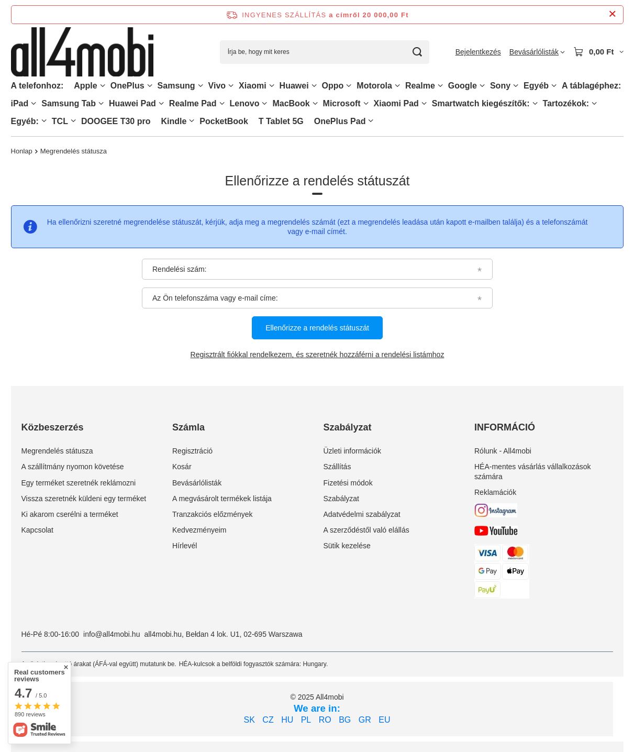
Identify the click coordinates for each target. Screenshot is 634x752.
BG (345, 719)
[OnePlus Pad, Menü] (370, 120)
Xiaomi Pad (396, 103)
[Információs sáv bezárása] (612, 14)
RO (325, 719)
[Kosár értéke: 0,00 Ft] (598, 52)
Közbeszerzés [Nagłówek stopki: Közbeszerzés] (52, 427)
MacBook (290, 103)
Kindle (173, 121)
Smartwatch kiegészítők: (481, 103)
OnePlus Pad (340, 121)
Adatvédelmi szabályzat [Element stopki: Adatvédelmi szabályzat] (362, 514)
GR (365, 719)
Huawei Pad (132, 103)
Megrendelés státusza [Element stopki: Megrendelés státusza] (57, 451)
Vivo (217, 85)
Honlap (21, 151)
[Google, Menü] (482, 85)
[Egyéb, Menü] (554, 85)
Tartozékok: (566, 103)
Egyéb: (25, 121)
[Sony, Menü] (515, 85)
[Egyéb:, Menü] (44, 120)
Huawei (294, 85)
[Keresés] (417, 52)
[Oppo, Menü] (348, 85)
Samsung (176, 85)
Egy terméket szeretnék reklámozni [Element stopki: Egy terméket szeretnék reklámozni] (78, 483)
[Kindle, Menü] (191, 120)
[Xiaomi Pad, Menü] (424, 103)
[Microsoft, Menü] (366, 103)
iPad (20, 103)
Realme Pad (193, 103)
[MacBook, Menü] (315, 103)
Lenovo (245, 103)
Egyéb (536, 85)
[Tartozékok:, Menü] (594, 103)
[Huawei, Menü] (314, 85)
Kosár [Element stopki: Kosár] (182, 466)
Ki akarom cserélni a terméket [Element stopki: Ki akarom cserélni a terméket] (69, 514)
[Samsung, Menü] (200, 85)
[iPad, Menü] (33, 103)
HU (287, 719)
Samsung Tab (68, 103)
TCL (60, 121)
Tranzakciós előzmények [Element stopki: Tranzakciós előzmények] (212, 514)
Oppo (333, 85)
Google (462, 85)
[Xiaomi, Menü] (271, 85)
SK (249, 719)
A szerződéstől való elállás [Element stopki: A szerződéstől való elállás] (366, 530)
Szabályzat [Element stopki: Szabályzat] (341, 498)
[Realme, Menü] (440, 85)
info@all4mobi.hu (111, 634)
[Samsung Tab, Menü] (101, 103)
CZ (267, 719)
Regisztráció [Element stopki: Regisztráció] (192, 451)
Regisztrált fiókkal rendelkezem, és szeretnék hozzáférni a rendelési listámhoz (317, 355)
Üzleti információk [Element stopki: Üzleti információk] (352, 451)
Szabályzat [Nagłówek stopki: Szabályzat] (348, 427)
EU (384, 719)
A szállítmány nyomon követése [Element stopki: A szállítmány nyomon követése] (72, 466)
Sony (500, 85)
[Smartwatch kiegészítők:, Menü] (535, 103)
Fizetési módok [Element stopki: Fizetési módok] (348, 483)
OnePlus (127, 85)
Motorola (374, 85)
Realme (420, 85)
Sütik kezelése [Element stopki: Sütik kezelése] (347, 545)
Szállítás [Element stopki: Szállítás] (337, 466)
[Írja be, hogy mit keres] (324, 52)
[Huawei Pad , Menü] (161, 103)
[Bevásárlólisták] (537, 52)
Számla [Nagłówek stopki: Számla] (188, 427)
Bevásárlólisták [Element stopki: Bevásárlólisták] (196, 483)
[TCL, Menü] (73, 120)
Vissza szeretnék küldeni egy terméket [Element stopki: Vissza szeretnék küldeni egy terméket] (84, 498)
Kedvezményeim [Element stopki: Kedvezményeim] (199, 530)
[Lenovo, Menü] (264, 103)
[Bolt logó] (82, 52)
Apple (85, 85)
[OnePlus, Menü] (149, 85)
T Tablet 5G (281, 121)
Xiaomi (252, 85)
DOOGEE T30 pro (115, 121)
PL (306, 719)
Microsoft (342, 103)
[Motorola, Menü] (397, 85)
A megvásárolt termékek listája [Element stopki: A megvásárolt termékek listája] (222, 498)
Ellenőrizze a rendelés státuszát (317, 328)
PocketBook (223, 121)
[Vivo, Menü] (230, 85)
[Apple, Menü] (102, 85)
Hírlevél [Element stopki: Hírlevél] (184, 545)
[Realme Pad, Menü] (222, 103)
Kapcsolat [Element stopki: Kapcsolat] (37, 530)
